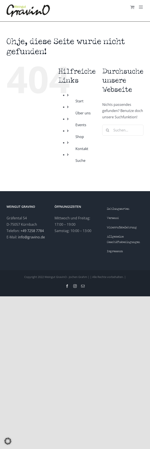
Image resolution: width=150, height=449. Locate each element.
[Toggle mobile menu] (141, 7)
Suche (80, 160)
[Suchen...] (122, 130)
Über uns (83, 113)
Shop (79, 136)
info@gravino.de (31, 237)
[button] (8, 441)
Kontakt (81, 148)
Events (80, 124)
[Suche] (107, 130)
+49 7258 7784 (32, 230)
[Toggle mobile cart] (132, 7)
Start (79, 101)
